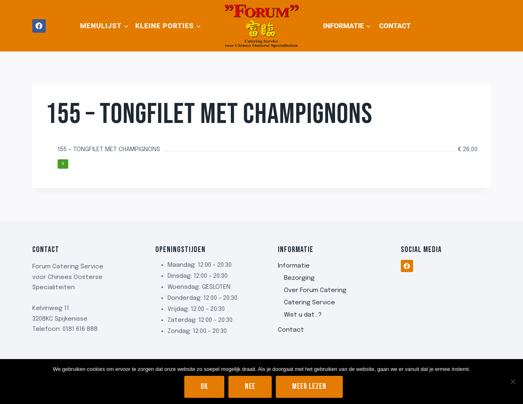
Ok (204, 386)
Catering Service (309, 302)
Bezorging (299, 278)
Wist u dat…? (303, 315)
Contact (395, 26)
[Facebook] (39, 26)
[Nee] (513, 381)
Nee (250, 386)
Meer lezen (309, 386)
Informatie (294, 266)
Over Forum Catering (315, 290)
